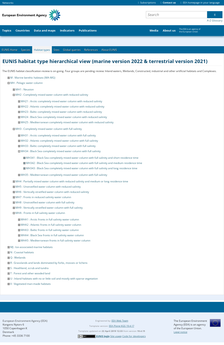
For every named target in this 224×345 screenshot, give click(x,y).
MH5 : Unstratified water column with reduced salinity (48, 186)
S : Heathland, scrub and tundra (29, 268)
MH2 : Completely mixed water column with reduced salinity (52, 95)
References (91, 50)
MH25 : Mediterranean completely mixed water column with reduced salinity (67, 122)
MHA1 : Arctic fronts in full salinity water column (50, 219)
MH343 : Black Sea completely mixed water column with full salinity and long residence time (81, 168)
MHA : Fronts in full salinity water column (40, 213)
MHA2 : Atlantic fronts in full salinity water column (51, 225)
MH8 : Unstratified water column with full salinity (45, 202)
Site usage (116, 336)
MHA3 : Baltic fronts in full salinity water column (50, 230)
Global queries (72, 50)
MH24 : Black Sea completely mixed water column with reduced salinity (64, 117)
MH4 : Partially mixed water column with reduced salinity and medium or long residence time (72, 181)
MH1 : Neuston (25, 89)
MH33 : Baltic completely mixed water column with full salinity (58, 146)
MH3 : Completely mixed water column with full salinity (49, 129)
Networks (7, 2)
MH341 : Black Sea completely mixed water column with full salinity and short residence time (82, 158)
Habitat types (42, 50)
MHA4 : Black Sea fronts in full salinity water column (52, 235)
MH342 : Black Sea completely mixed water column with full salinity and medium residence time (84, 163)
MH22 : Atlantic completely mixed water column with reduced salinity (62, 106)
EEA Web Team (120, 320)
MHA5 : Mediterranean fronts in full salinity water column (55, 240)
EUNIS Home (10, 50)
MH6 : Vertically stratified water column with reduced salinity (52, 192)
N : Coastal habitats (22, 252)
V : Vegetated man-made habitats (30, 284)
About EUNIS (109, 50)
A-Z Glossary (214, 20)
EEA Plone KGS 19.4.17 (121, 325)
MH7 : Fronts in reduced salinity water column (43, 197)
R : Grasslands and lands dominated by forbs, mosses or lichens (49, 263)
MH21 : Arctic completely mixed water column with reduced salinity (61, 101)
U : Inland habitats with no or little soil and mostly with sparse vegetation (54, 278)
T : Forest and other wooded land (30, 273)
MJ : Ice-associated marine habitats (31, 247)
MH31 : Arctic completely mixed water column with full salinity (58, 135)
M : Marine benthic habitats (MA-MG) (32, 77)
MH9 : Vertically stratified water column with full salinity (49, 207)
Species (25, 50)
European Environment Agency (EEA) (25, 321)
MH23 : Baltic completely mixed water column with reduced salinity (61, 112)
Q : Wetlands (18, 257)
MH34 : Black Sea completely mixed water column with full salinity (61, 151)
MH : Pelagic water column (26, 83)
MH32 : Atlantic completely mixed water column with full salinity (59, 141)
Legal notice (180, 332)
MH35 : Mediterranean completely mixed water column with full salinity (64, 175)
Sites (57, 50)
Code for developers (134, 336)
